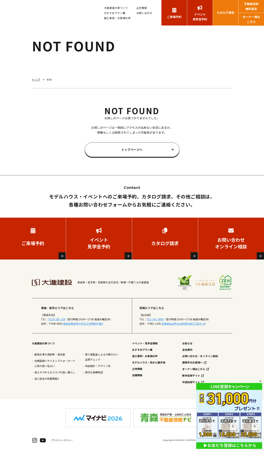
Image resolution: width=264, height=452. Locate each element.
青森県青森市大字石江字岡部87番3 (83, 323)
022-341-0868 (155, 319)
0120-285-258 (56, 319)
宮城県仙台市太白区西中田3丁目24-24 (183, 323)
